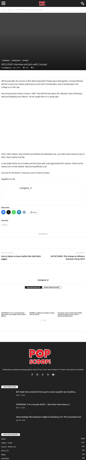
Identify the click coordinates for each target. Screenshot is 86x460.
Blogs (3, 455)
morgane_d (7, 68)
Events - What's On (8, 447)
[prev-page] (41, 320)
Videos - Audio (6, 443)
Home (3, 10)
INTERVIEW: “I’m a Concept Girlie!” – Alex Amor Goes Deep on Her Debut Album (13, 314)
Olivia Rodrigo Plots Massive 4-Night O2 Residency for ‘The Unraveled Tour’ (48, 417)
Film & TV (5, 451)
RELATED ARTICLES (33, 287)
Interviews (10, 10)
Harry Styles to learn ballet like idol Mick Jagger (21, 257)
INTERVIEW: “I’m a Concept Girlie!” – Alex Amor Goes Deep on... (43, 404)
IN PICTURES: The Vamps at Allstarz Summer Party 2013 (68, 257)
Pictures (25, 60)
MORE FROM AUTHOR (51, 287)
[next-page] (44, 320)
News (3, 439)
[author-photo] (43, 271)
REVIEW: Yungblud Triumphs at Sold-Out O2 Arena (42, 313)
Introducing (16, 60)
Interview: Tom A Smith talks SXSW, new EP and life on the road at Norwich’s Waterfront (70, 314)
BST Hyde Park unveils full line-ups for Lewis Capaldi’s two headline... (46, 392)
